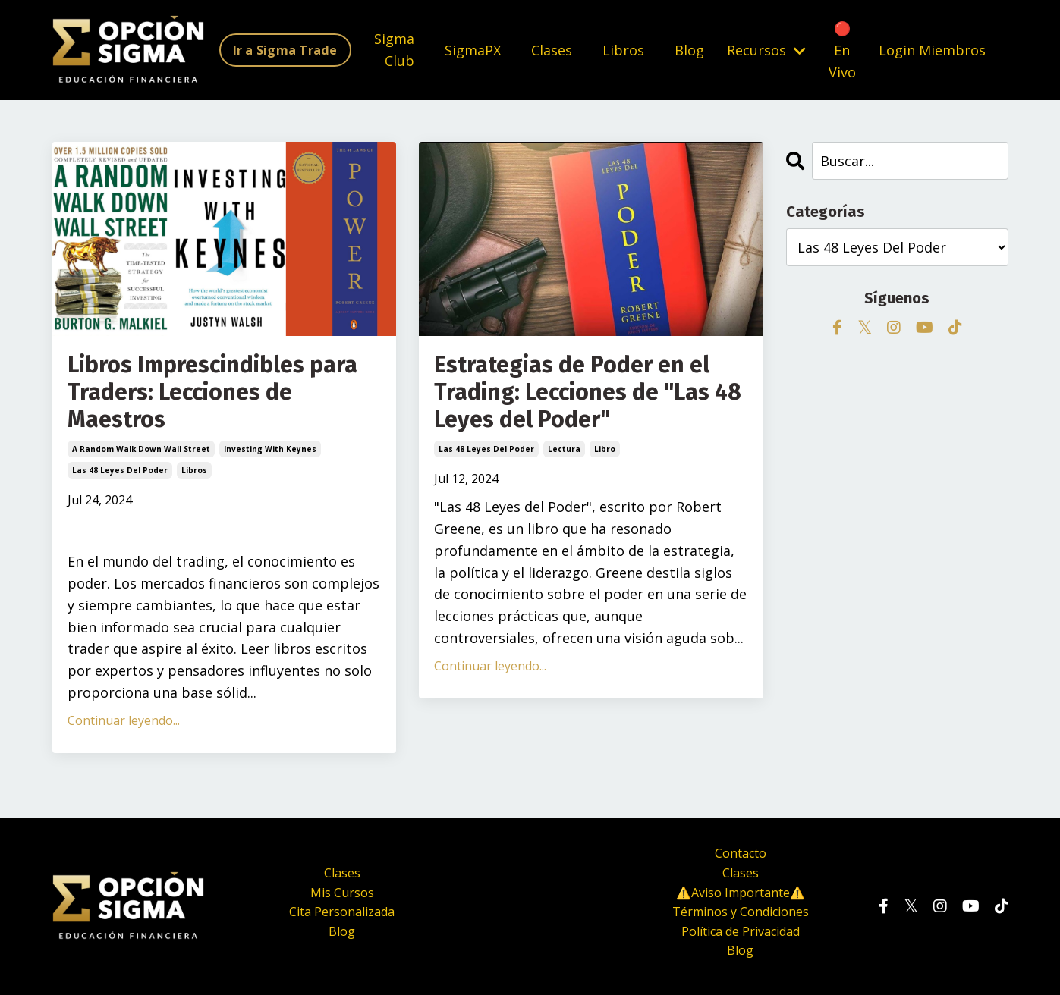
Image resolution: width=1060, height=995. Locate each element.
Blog (689, 50)
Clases (551, 50)
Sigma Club (394, 50)
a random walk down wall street (141, 449)
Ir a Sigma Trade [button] (285, 50)
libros (194, 470)
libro (604, 449)
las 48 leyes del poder (120, 470)
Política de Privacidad (740, 931)
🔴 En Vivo (842, 50)
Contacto (740, 853)
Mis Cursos (342, 892)
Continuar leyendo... (124, 720)
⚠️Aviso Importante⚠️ (740, 892)
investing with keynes (270, 449)
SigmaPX (473, 50)
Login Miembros (932, 50)
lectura (564, 449)
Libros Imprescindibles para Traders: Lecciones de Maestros (212, 392)
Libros (623, 50)
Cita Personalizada (342, 911)
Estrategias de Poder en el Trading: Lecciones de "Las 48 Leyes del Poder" (587, 392)
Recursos (766, 50)
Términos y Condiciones (740, 911)
